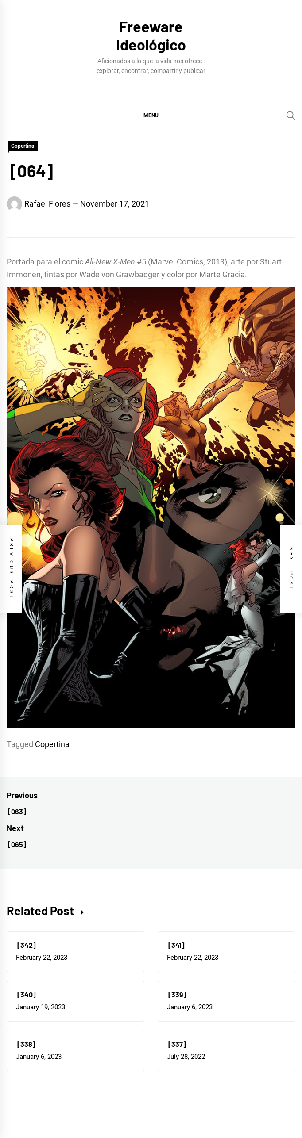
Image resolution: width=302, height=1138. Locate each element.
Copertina (22, 146)
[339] (176, 994)
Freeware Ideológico (151, 35)
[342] (26, 945)
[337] (176, 1044)
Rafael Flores (47, 203)
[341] (176, 945)
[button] (151, 115)
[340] (26, 994)
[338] (25, 1044)
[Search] (291, 115)
